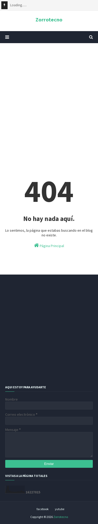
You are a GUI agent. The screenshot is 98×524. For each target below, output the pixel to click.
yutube (59, 509)
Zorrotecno (49, 19)
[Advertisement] (49, 100)
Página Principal (49, 245)
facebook (43, 509)
